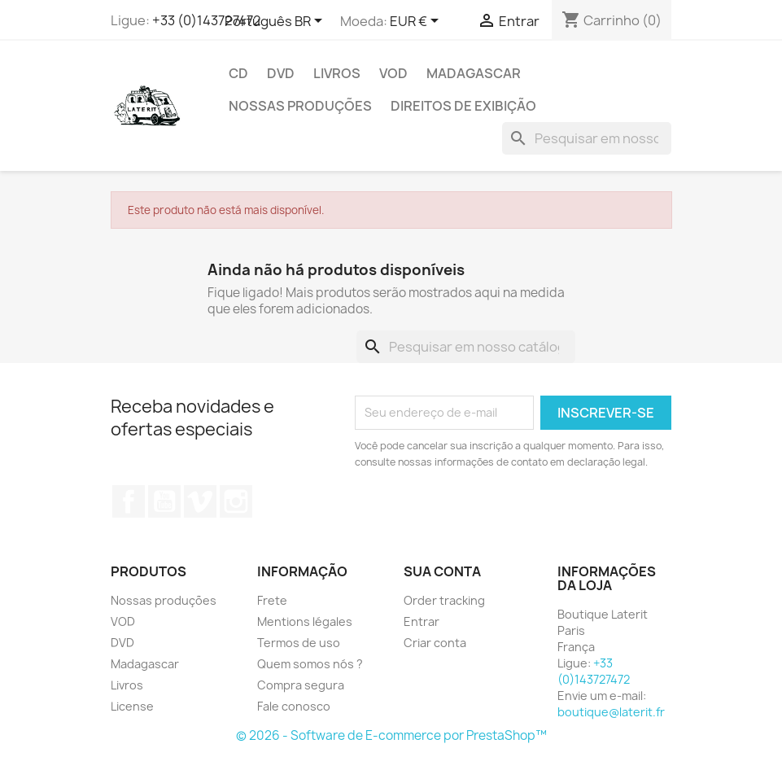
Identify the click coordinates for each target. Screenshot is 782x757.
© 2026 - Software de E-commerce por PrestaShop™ (391, 735)
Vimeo (200, 501)
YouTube (164, 501)
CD (238, 73)
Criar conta (435, 642)
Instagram (236, 501)
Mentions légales (304, 621)
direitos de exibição (463, 106)
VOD (393, 73)
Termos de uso (298, 642)
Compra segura (300, 685)
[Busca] (586, 138)
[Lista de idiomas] (276, 22)
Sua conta (442, 571)
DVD (281, 73)
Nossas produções (300, 106)
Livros (336, 73)
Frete (272, 600)
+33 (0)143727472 (206, 20)
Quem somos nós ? (310, 664)
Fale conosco (293, 706)
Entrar (421, 621)
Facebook (128, 501)
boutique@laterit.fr (611, 712)
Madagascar (473, 73)
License (132, 706)
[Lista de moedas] (417, 22)
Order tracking (444, 600)
